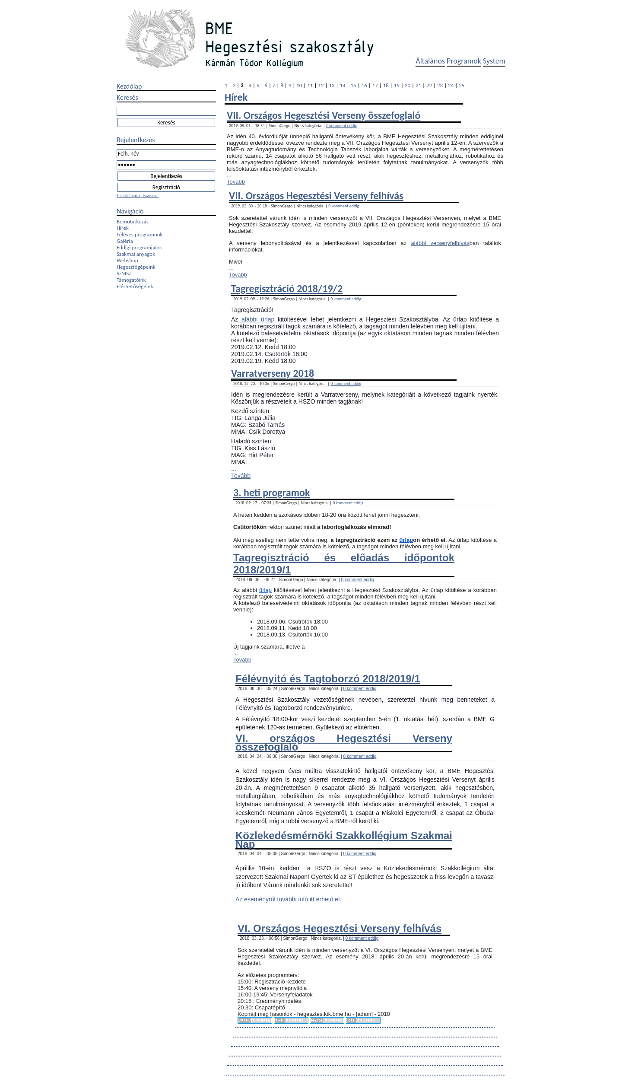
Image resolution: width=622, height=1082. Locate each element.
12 (321, 85)
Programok (464, 61)
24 (451, 85)
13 (331, 85)
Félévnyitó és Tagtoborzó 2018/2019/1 (327, 678)
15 (353, 85)
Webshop (127, 260)
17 (375, 85)
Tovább (236, 181)
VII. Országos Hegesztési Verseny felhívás (316, 195)
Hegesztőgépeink (136, 267)
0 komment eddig (341, 125)
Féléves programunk (139, 234)
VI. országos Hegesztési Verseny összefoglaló (343, 742)
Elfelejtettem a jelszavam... (138, 195)
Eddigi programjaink (139, 247)
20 (407, 85)
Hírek (123, 228)
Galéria (125, 241)
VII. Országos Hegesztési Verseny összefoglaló (323, 115)
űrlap (406, 540)
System (494, 61)
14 (342, 85)
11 (310, 85)
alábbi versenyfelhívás (440, 243)
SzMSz (124, 273)
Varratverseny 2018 (272, 373)
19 (397, 85)
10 (299, 85)
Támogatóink (131, 280)
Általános (430, 61)
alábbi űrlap (256, 319)
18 (386, 85)
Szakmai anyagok (136, 254)
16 (364, 85)
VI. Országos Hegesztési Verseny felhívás (339, 928)
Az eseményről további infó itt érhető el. (288, 899)
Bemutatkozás (133, 221)
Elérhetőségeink (135, 286)
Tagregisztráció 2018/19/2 (287, 288)
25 (461, 85)
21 (418, 85)
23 (440, 85)
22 (429, 85)
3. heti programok (271, 492)
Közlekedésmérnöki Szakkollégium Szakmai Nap (343, 840)
